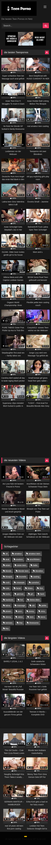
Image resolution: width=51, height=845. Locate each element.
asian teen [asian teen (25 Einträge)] (21, 565)
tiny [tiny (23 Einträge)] (6, 628)
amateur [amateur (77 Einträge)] (18, 554)
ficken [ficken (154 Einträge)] (30, 588)
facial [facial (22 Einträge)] (18, 588)
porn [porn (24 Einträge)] (20, 611)
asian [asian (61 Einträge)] (7, 565)
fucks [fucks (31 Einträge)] (7, 594)
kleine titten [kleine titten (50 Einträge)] (35, 600)
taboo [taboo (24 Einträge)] (20, 617)
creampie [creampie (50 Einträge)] (20, 582)
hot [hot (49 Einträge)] (21, 600)
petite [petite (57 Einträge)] (43, 605)
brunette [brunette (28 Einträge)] (22, 577)
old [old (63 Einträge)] (33, 605)
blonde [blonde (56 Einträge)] (8, 571)
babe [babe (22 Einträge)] (35, 565)
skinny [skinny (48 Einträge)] (8, 617)
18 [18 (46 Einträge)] (6, 554)
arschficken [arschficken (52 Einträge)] (35, 559)
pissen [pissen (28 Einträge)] (8, 611)
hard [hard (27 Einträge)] (42, 594)
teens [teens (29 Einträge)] (43, 617)
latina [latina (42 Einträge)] (7, 605)
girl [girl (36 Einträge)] (31, 594)
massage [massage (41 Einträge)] (21, 605)
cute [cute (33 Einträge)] (7, 588)
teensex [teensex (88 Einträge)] (8, 623)
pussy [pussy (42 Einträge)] (31, 611)
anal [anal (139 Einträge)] (7, 559)
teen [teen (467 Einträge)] (32, 617)
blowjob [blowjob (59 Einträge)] (8, 577)
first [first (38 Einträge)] (41, 588)
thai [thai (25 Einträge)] (20, 623)
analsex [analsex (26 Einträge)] (19, 559)
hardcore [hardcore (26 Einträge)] (9, 600)
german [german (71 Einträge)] (20, 594)
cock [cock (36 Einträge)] (7, 582)
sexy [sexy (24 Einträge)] (43, 611)
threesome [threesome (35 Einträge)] (34, 623)
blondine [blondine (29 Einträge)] (39, 571)
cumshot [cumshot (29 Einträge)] (35, 582)
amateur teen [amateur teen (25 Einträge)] (34, 554)
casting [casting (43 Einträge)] (36, 577)
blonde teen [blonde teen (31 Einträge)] (23, 571)
